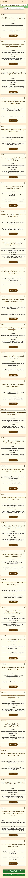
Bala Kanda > (14, 5)
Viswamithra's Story (23, 5)
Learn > (3, 5)
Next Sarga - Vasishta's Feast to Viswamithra (14, 874)
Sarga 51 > (17, 5)
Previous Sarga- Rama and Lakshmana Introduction (14, 871)
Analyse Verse (13, 35)
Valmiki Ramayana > (7, 5)
